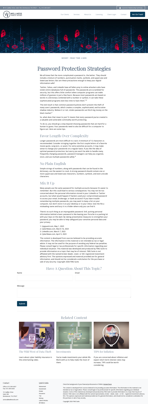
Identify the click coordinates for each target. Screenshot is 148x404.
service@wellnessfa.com (10, 394)
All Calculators (43, 399)
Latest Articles (43, 395)
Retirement (42, 381)
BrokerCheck (108, 378)
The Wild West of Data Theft (35, 345)
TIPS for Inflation (104, 345)
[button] (65, 9)
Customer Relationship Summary (130, 2)
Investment (42, 383)
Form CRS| (66, 399)
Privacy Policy (74, 399)
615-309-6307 (44, 2)
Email (77, 267)
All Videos (42, 397)
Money (41, 392)
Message (20, 280)
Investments (63, 345)
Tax (40, 390)
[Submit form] (22, 297)
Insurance (42, 388)
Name (19, 267)
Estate (41, 385)
